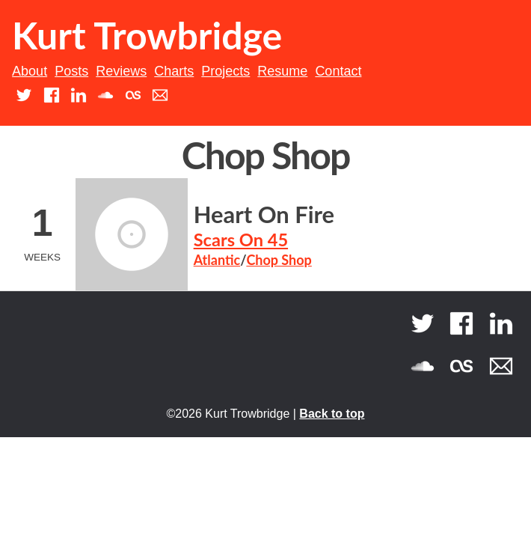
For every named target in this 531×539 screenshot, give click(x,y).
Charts (174, 71)
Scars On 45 (241, 239)
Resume (282, 71)
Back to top (331, 413)
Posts (71, 71)
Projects (225, 71)
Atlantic (217, 260)
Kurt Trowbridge (147, 35)
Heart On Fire (264, 214)
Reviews (121, 71)
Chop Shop (278, 260)
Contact (338, 71)
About (29, 71)
